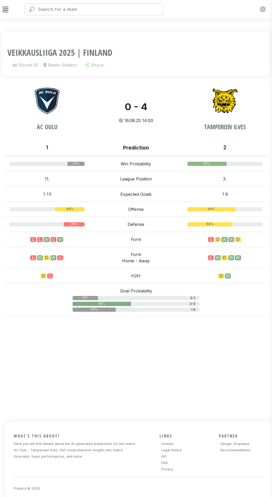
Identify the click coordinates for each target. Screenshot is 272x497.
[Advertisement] (138, 368)
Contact (167, 444)
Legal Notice (171, 450)
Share (94, 65)
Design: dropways (235, 444)
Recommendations (235, 450)
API (163, 456)
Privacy (167, 469)
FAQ (164, 463)
